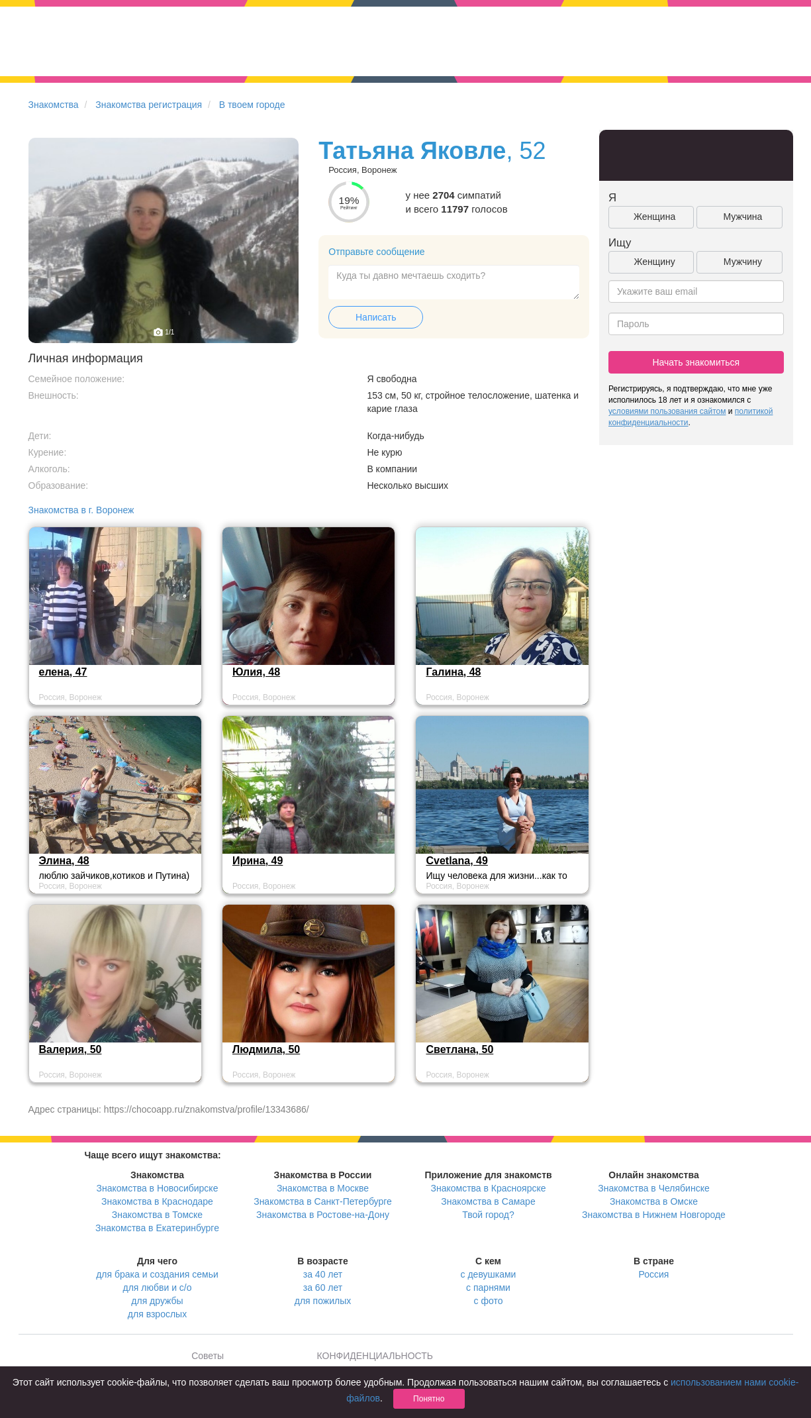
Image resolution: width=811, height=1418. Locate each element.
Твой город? (488, 1214)
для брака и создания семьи (157, 1274)
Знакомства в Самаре (488, 1201)
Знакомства (53, 104)
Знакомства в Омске (654, 1201)
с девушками (488, 1274)
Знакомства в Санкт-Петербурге (323, 1201)
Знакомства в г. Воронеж (81, 510)
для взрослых (157, 1314)
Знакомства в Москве (323, 1188)
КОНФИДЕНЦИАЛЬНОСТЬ (375, 1355)
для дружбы (157, 1300)
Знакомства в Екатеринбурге (157, 1228)
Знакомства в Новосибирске (157, 1188)
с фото (488, 1300)
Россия (654, 1274)
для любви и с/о (156, 1287)
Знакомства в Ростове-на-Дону (322, 1214)
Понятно (428, 1398)
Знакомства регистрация (148, 104)
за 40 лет (322, 1274)
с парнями (488, 1287)
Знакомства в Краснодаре (157, 1201)
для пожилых (323, 1300)
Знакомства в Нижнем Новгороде (654, 1214)
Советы (207, 1355)
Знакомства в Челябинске (653, 1188)
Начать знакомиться (695, 362)
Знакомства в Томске (157, 1214)
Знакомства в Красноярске (488, 1188)
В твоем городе (252, 104)
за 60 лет (322, 1287)
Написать (376, 317)
